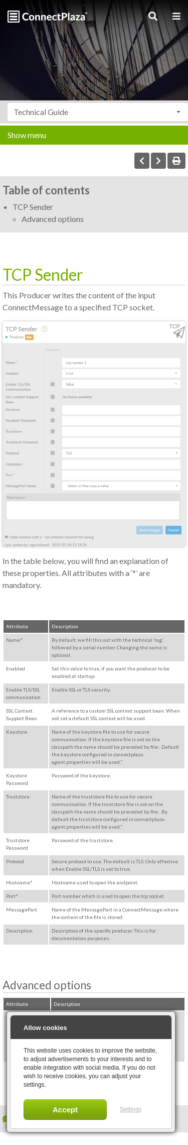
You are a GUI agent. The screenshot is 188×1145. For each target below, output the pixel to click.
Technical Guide (41, 112)
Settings (130, 1109)
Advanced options (53, 218)
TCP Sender (33, 206)
